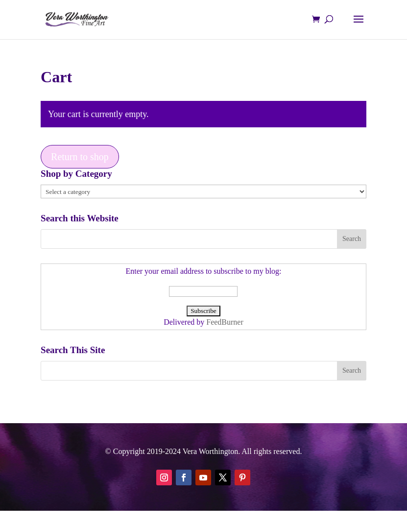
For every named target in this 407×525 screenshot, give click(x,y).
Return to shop (80, 156)
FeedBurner (224, 322)
